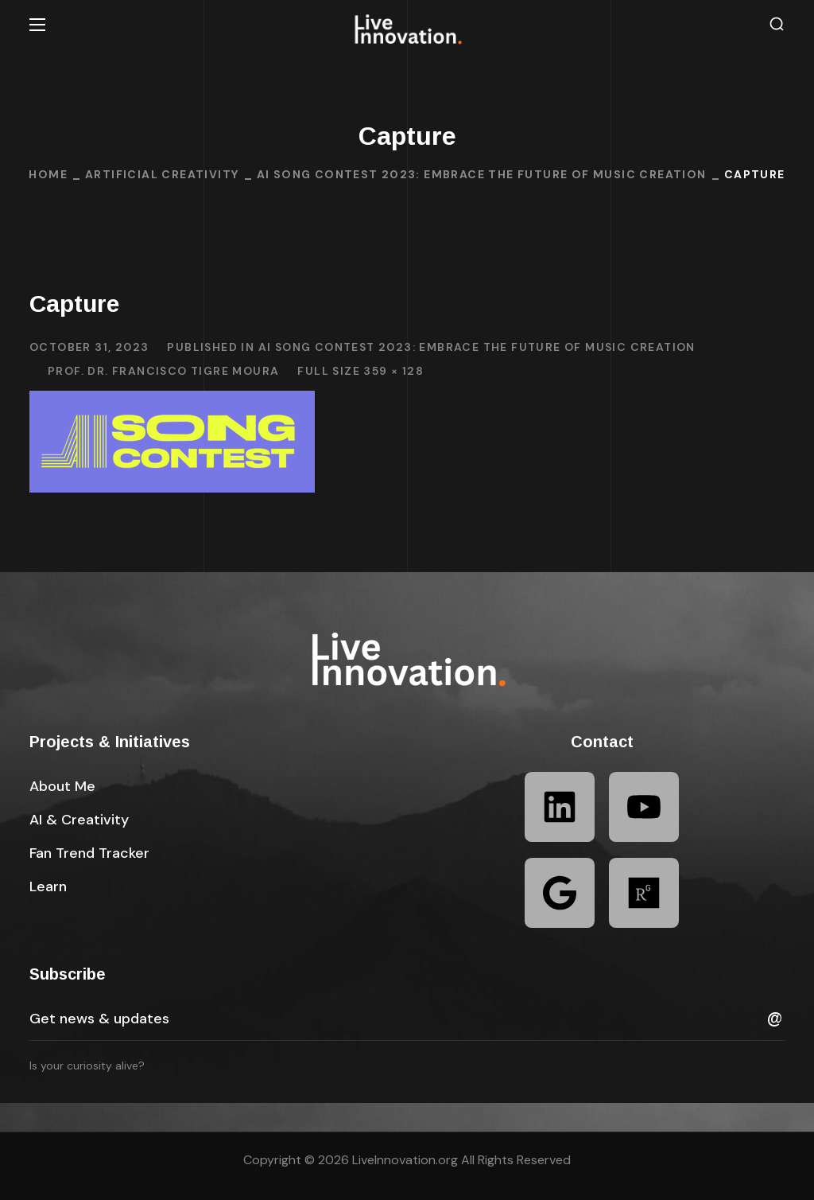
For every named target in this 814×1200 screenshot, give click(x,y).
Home (48, 174)
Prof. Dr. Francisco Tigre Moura (163, 371)
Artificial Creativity (161, 174)
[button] (777, 24)
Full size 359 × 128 (360, 371)
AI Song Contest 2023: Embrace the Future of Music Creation (482, 174)
